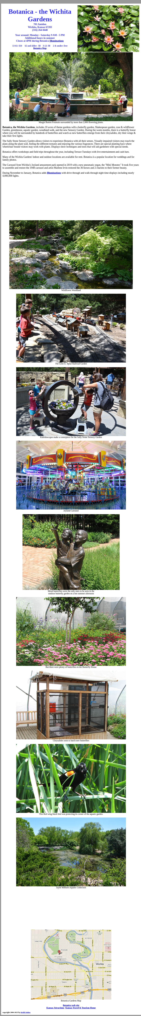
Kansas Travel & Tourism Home (80, 1008)
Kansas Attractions (55, 1008)
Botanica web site (71, 1005)
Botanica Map (39, 48)
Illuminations (57, 41)
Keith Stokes (25, 1012)
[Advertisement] (71, 198)
